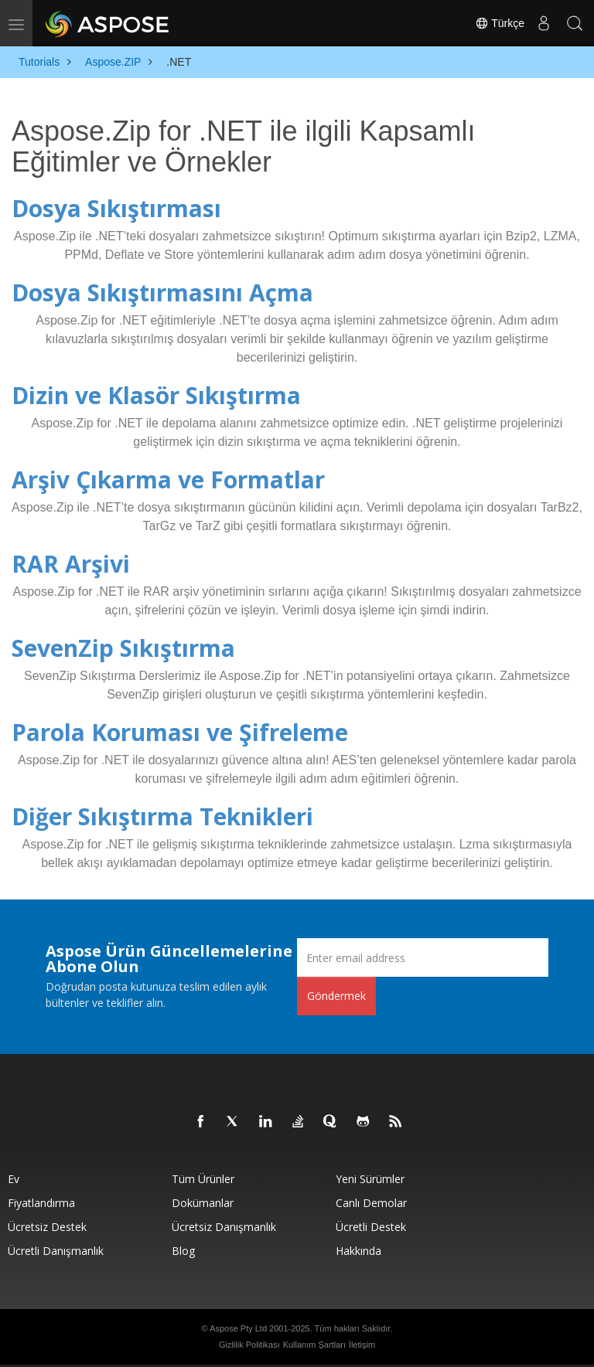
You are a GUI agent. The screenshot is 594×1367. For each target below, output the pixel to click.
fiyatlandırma (41, 1202)
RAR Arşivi (71, 564)
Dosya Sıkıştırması (116, 208)
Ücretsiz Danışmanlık (224, 1226)
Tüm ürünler (203, 1178)
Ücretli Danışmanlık (56, 1250)
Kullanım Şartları (314, 1344)
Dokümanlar (203, 1202)
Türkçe (499, 23)
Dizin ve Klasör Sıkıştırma (156, 395)
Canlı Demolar (371, 1202)
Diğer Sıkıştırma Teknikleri (162, 816)
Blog (183, 1250)
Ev (13, 1178)
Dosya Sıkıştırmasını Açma (162, 292)
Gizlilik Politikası (249, 1344)
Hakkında (358, 1250)
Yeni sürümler (370, 1178)
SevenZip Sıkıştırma (123, 648)
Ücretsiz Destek (47, 1226)
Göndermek (336, 995)
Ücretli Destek (371, 1226)
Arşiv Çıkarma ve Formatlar (168, 479)
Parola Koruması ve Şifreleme (180, 732)
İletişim (362, 1344)
